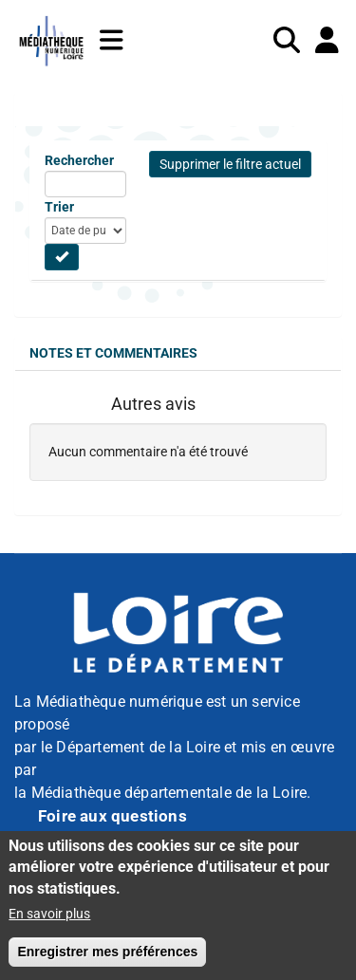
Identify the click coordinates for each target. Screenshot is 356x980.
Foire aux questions (112, 815)
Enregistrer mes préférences (107, 951)
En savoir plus (49, 913)
